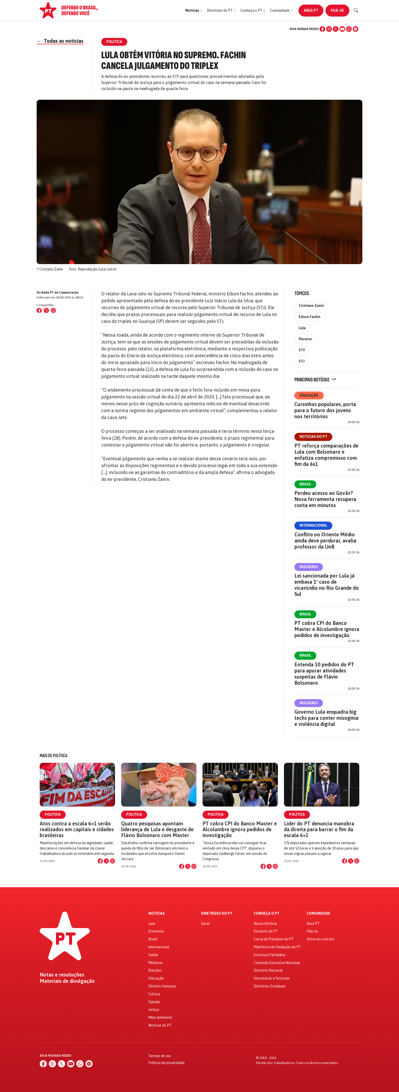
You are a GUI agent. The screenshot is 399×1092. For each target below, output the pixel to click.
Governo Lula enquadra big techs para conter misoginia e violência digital (326, 718)
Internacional (313, 525)
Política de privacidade (166, 1063)
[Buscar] (356, 10)
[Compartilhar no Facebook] (39, 310)
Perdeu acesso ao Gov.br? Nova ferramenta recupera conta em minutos (325, 499)
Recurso (305, 339)
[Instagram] (329, 29)
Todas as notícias (60, 41)
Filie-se (337, 10)
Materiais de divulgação (67, 981)
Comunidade (318, 913)
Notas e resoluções (62, 975)
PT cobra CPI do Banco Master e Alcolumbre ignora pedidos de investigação (326, 629)
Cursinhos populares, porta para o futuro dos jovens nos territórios (325, 410)
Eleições (155, 970)
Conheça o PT (266, 913)
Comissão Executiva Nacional (277, 963)
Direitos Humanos (162, 986)
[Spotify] (355, 29)
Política (53, 814)
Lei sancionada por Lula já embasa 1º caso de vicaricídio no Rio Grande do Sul (326, 585)
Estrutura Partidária (269, 955)
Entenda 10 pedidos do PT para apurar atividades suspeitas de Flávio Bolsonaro (324, 674)
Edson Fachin (309, 317)
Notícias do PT (313, 437)
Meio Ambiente (160, 1017)
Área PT (311, 10)
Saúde (153, 955)
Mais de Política (53, 756)
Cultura (154, 994)
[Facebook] (322, 29)
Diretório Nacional (268, 970)
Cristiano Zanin (311, 306)
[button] (193, 10)
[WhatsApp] (349, 29)
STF (302, 350)
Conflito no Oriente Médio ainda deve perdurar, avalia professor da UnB (325, 540)
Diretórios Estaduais (270, 986)
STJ (302, 361)
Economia (156, 931)
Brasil (305, 484)
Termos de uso (159, 1056)
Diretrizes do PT (216, 913)
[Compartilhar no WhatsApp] (53, 310)
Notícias (156, 913)
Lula (302, 328)
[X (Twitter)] (335, 29)
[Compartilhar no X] (106, 861)
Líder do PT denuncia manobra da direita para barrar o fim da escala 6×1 (319, 829)
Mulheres (309, 567)
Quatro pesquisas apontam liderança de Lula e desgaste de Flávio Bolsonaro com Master (157, 829)
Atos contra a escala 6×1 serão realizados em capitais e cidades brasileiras (77, 829)
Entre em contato (320, 939)
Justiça (153, 1010)
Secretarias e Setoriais (272, 978)
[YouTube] (342, 29)
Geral (205, 924)
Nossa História (265, 924)
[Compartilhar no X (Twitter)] (46, 310)
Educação (309, 395)
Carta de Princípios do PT (274, 939)
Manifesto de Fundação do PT (277, 947)
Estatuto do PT (266, 931)
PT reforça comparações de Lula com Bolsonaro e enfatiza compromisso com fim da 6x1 (326, 455)
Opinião (154, 1002)
